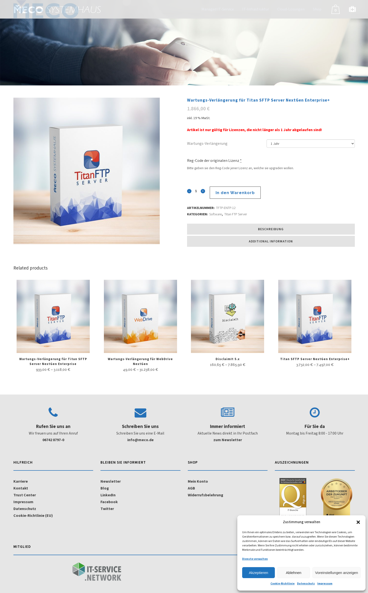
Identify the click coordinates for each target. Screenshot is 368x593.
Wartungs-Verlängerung (207, 143)
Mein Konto (198, 481)
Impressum (324, 584)
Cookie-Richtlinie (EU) (33, 515)
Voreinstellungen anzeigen (336, 573)
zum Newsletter (227, 440)
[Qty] (196, 190)
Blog (104, 488)
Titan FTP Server (235, 214)
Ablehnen (293, 573)
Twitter (107, 508)
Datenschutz (306, 584)
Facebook (109, 502)
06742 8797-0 (53, 440)
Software (215, 214)
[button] (358, 522)
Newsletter (110, 481)
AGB (191, 488)
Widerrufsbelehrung (205, 495)
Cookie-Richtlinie (282, 584)
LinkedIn (108, 495)
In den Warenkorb (234, 192)
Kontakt (20, 488)
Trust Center (24, 495)
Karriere (20, 481)
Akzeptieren (258, 573)
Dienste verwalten (255, 559)
